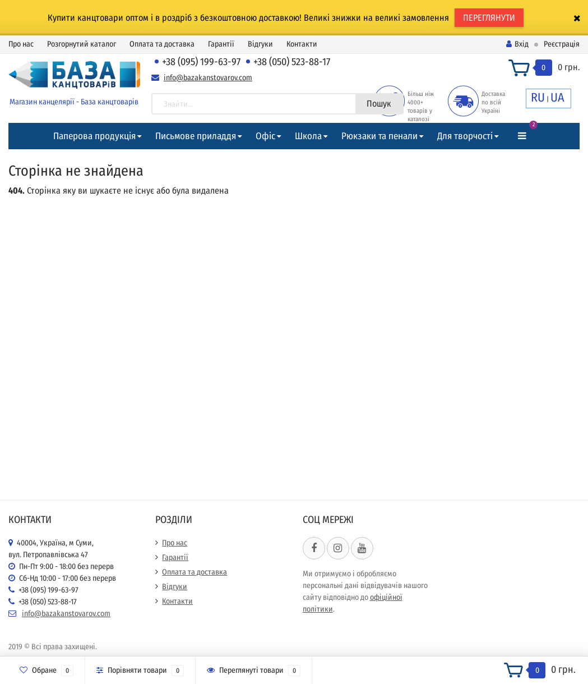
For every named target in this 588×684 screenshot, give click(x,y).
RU (538, 97)
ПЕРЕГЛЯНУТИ (489, 17)
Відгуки (260, 44)
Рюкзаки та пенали (379, 136)
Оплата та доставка (162, 44)
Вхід (517, 44)
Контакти (301, 44)
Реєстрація (562, 44)
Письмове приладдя (195, 136)
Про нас (21, 44)
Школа (308, 136)
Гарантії (221, 44)
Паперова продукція (94, 136)
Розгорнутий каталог (81, 44)
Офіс (265, 136)
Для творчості (465, 136)
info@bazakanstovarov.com (208, 77)
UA (557, 97)
